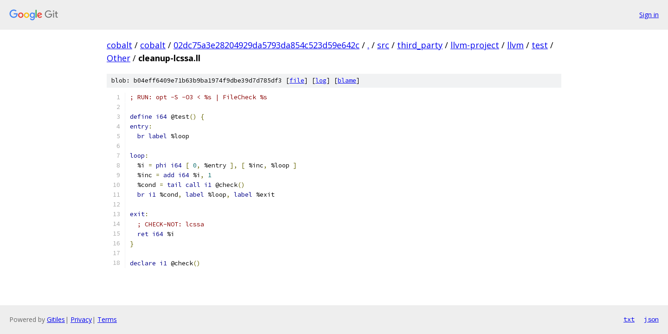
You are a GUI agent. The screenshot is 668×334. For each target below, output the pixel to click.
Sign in (649, 14)
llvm (515, 45)
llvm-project (474, 45)
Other (118, 58)
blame (347, 80)
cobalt (119, 45)
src (383, 45)
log (321, 80)
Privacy (81, 319)
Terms (107, 319)
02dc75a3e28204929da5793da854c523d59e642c (266, 45)
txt (629, 319)
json (651, 319)
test (540, 45)
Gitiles (56, 319)
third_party (420, 45)
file (296, 80)
